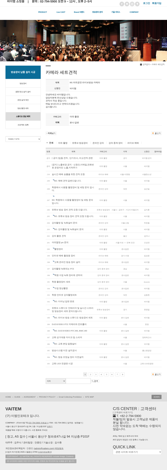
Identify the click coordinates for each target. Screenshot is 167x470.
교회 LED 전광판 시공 (62, 363)
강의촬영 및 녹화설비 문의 (64, 223)
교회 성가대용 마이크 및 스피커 (67, 337)
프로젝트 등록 (23, 125)
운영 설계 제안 (23, 100)
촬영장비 (58, 249)
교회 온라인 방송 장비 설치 (67, 262)
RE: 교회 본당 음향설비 (65, 344)
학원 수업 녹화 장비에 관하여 (68, 275)
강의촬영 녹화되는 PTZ (63, 268)
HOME (8, 397)
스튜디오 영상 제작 (23, 117)
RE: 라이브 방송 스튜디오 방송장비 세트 (73, 317)
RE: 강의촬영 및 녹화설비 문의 (69, 229)
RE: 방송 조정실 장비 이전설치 (69, 357)
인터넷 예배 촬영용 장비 (63, 255)
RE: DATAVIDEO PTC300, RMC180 (70, 330)
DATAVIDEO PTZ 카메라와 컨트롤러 (69, 324)
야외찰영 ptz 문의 (60, 242)
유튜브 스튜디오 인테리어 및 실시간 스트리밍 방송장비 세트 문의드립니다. (72, 309)
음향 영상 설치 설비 (23, 92)
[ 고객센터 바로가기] (122, 412)
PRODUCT (42, 12)
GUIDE (17, 397)
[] (45, 452)
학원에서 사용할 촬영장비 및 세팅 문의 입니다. (73, 189)
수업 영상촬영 (61, 288)
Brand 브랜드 (79, 12)
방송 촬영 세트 (23, 108)
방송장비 (23, 83)
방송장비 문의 (97, 12)
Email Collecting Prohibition (70, 397)
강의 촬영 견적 (59, 236)
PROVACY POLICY (47, 397)
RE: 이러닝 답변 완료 (64, 301)
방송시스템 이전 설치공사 (64, 350)
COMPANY (134, 12)
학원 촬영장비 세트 (61, 282)
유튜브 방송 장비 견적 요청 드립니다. (70, 209)
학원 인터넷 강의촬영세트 (64, 295)
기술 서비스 (115, 12)
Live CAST (60, 12)
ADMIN (157, 397)
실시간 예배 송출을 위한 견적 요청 (68, 174)
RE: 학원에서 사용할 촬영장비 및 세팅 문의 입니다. (72, 201)
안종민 (45, 448)
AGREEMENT (30, 397)
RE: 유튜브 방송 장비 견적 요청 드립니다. (74, 216)
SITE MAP (89, 397)
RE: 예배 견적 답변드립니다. (67, 180)
